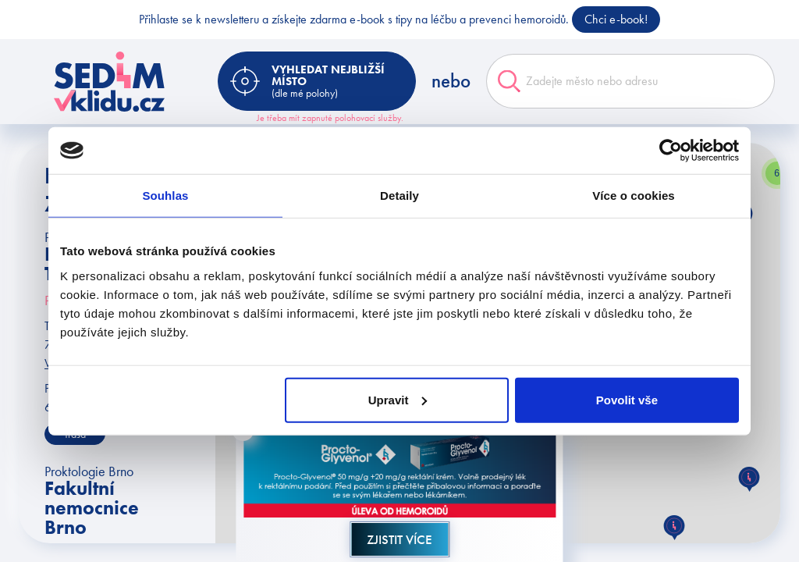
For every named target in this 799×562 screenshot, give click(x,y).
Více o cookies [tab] (633, 195)
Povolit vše (627, 399)
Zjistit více (399, 539)
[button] (674, 527)
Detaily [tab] (399, 195)
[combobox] (630, 81)
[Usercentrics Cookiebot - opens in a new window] (670, 150)
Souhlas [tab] (165, 195)
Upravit (398, 399)
